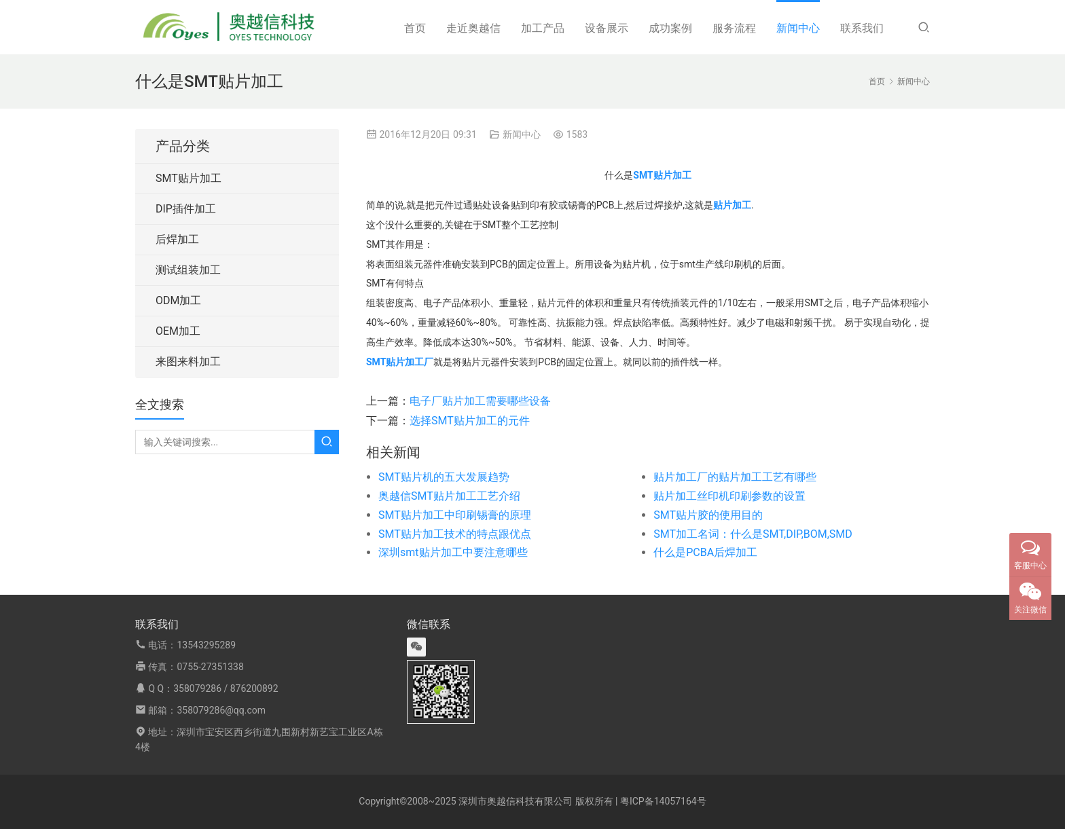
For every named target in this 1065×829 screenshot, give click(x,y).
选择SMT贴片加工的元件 (470, 420)
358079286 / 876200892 (225, 688)
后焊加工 (177, 239)
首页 (415, 28)
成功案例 (670, 28)
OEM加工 (178, 331)
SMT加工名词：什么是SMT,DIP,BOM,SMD (752, 534)
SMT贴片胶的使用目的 (708, 515)
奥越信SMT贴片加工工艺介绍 (449, 496)
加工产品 (542, 28)
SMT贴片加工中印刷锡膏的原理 (454, 515)
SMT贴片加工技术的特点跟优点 (454, 534)
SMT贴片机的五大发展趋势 (443, 477)
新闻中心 (798, 28)
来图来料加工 (188, 361)
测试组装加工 (188, 269)
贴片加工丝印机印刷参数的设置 (729, 496)
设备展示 (606, 28)
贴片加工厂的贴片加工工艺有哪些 (734, 477)
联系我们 (862, 28)
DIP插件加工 (186, 208)
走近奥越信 (473, 28)
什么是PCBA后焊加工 (705, 552)
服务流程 (734, 28)
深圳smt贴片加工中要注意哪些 (453, 552)
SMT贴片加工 (188, 178)
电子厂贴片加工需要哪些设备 (480, 400)
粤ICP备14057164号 (663, 801)
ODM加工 (178, 300)
